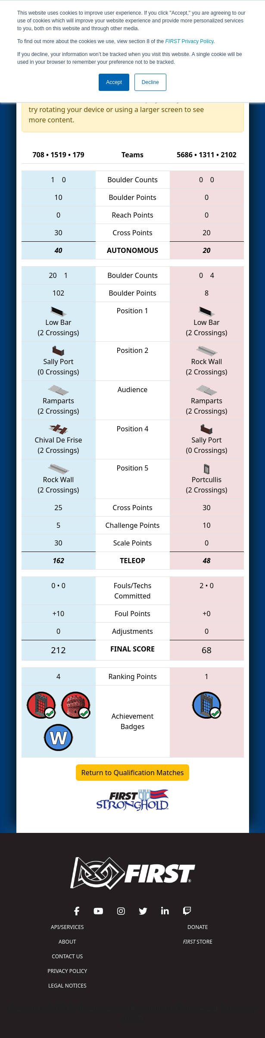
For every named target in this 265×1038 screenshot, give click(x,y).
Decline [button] (150, 82)
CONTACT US (67, 956)
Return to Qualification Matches (132, 772)
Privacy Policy (189, 41)
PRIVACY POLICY (67, 971)
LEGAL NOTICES (67, 985)
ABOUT (67, 941)
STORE (197, 941)
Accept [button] (114, 82)
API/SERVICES (67, 927)
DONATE (197, 927)
